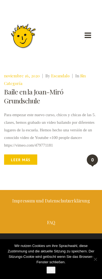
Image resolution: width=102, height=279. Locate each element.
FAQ (51, 222)
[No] (95, 259)
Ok (51, 270)
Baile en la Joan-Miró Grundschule (33, 96)
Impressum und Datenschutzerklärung (51, 201)
